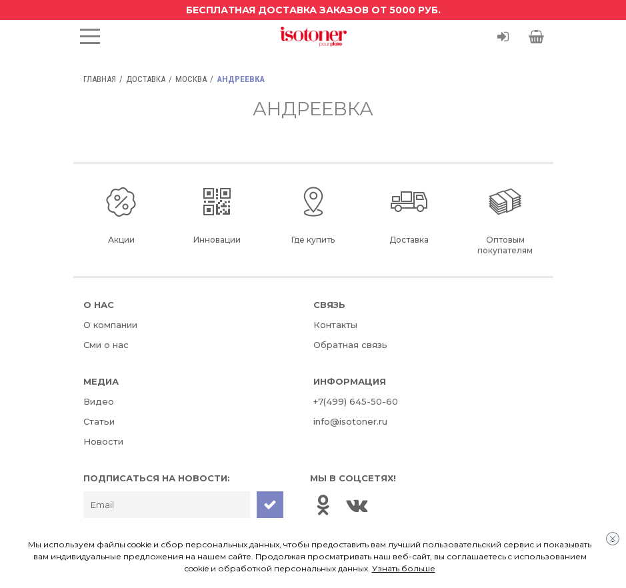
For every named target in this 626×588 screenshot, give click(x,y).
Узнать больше (403, 568)
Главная (99, 79)
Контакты (335, 324)
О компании (110, 324)
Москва (191, 79)
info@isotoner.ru (350, 421)
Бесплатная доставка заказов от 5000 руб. (313, 10)
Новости (103, 441)
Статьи (99, 421)
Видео (98, 401)
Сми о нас (106, 344)
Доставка (145, 79)
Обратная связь (350, 344)
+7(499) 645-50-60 (355, 401)
